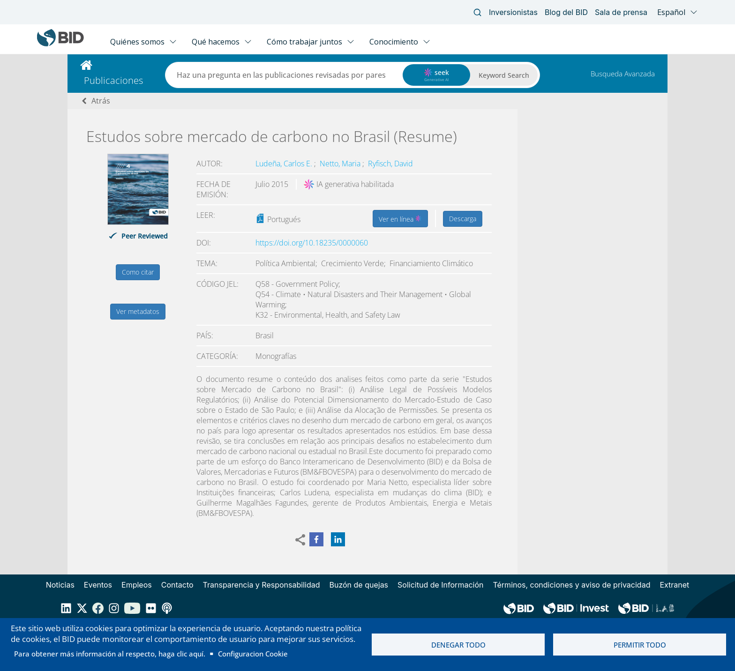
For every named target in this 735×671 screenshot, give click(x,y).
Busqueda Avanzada (623, 73)
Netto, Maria (341, 163)
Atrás (100, 101)
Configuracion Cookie (253, 653)
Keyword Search (504, 75)
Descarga (462, 218)
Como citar (138, 272)
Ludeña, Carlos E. (284, 163)
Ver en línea (400, 218)
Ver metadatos (137, 311)
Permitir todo (640, 644)
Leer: (205, 215)
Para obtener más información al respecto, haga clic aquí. (109, 653)
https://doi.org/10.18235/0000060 (311, 243)
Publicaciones (113, 80)
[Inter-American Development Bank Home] (60, 44)
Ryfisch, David (390, 163)
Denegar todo (458, 644)
